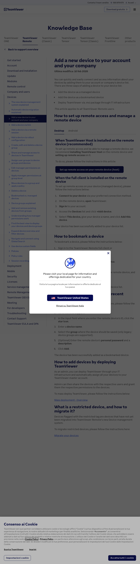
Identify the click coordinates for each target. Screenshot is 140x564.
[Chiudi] (108, 253)
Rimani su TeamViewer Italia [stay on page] (70, 305)
